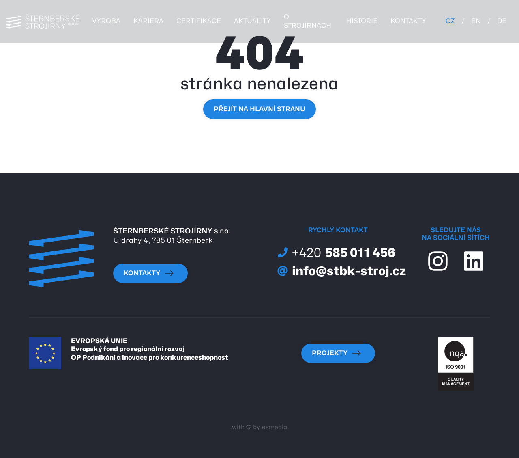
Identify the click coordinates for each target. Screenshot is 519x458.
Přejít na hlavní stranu (259, 109)
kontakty (408, 21)
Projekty (336, 353)
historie (361, 21)
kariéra (148, 21)
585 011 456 (336, 253)
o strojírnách (307, 21)
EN (476, 21)
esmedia (274, 427)
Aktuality (252, 21)
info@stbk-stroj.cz (341, 271)
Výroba (106, 21)
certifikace (198, 21)
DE (501, 21)
